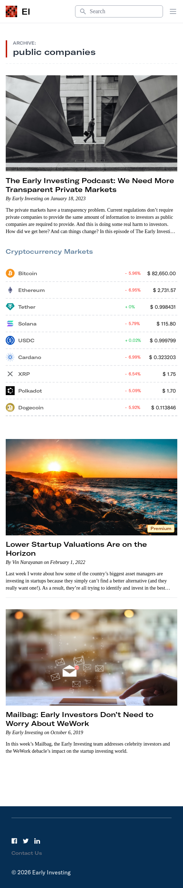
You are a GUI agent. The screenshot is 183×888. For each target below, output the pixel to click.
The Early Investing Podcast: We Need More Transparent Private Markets (90, 185)
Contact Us (26, 853)
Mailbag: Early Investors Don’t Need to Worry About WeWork (79, 719)
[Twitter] (26, 841)
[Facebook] (14, 841)
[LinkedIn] (37, 841)
